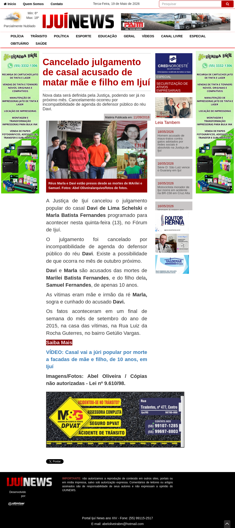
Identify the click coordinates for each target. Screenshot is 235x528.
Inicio (11, 3)
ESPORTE (83, 36)
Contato (57, 4)
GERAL (129, 36)
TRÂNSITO (39, 36)
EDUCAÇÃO (107, 36)
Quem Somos (33, 4)
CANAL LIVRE (172, 36)
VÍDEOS (148, 36)
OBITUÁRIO (20, 43)
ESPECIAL (198, 36)
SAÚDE (41, 43)
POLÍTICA (61, 36)
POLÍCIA (17, 36)
